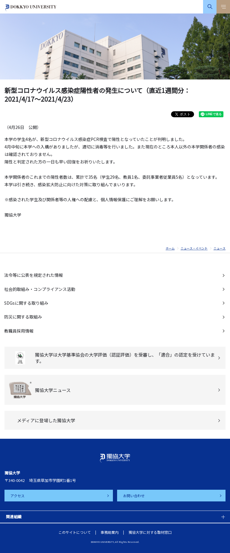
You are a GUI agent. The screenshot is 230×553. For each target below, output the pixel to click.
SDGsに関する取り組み (26, 303)
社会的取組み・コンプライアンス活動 (39, 289)
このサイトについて (74, 532)
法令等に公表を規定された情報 (33, 275)
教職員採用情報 (19, 331)
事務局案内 (110, 532)
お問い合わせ (134, 495)
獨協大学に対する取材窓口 (150, 532)
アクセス (17, 495)
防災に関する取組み (23, 317)
